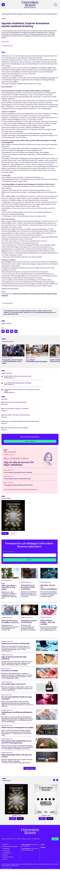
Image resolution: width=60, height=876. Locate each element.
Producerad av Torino (6, 868)
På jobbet (4, 617)
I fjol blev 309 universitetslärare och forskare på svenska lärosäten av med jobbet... (29, 628)
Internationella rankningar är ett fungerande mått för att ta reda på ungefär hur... (48, 628)
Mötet (3, 668)
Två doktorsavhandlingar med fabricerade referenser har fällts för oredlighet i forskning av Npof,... (48, 594)
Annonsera (6, 848)
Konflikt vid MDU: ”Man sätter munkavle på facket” (17, 376)
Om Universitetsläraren (10, 846)
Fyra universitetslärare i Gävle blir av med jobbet (15, 408)
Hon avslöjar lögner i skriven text (13, 684)
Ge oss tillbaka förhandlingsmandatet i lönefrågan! (36, 360)
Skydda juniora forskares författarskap (15, 643)
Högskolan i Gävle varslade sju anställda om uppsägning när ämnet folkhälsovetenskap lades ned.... (9, 595)
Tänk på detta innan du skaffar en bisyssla (10, 621)
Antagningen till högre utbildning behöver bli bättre (19, 485)
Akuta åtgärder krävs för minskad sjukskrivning (18, 478)
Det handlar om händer (9, 670)
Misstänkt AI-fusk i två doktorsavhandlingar (15, 402)
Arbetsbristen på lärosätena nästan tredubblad (15, 427)
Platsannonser (36, 838)
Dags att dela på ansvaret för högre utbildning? (19, 463)
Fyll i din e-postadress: (9, 551)
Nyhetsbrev (6, 850)
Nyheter (3, 18)
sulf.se (42, 844)
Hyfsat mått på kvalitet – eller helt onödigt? (47, 622)
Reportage (24, 617)
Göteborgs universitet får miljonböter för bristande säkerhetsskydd (21, 421)
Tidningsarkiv (7, 852)
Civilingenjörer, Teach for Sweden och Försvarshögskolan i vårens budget (12, 361)
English (5, 859)
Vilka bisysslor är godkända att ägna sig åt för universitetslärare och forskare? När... (10, 628)
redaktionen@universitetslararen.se (28, 489)
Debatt (28, 357)
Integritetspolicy (8, 857)
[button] (3, 331)
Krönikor (6, 454)
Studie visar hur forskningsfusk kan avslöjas (17, 727)
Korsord (5, 855)
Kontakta (6, 844)
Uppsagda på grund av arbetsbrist (29, 621)
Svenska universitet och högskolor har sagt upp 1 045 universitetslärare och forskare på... (29, 594)
